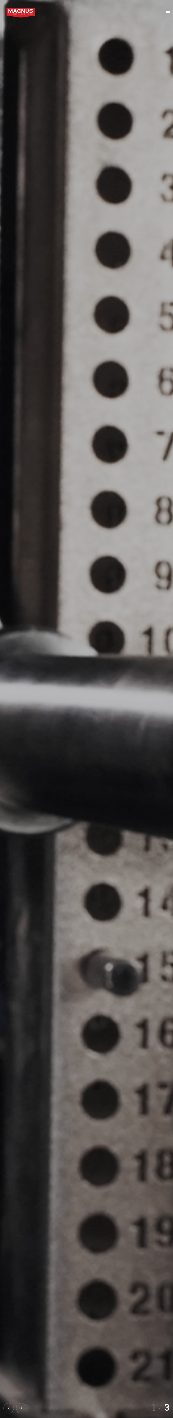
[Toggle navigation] (168, 11)
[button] (21, 1408)
